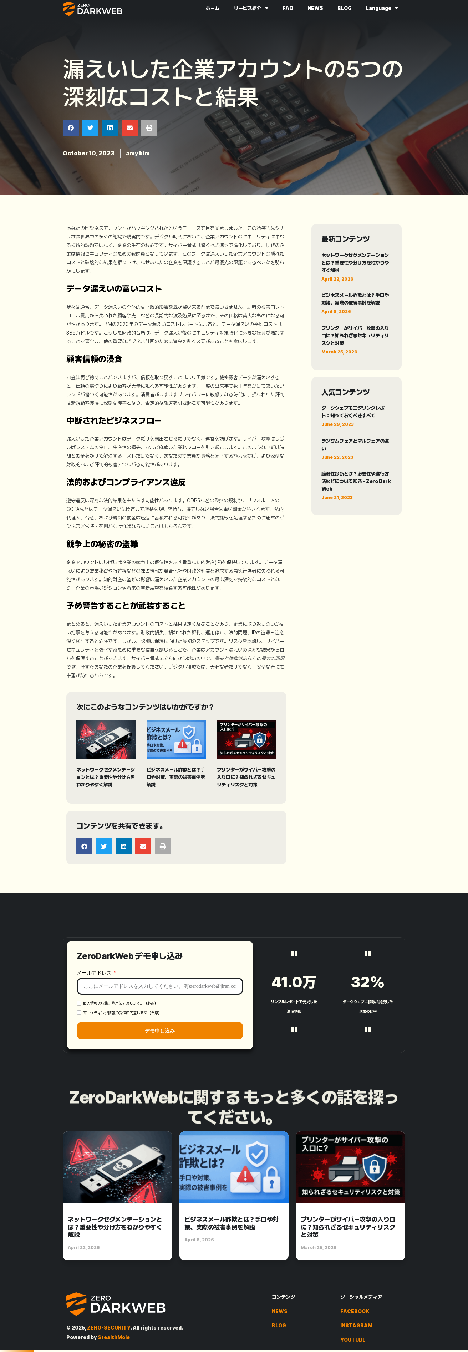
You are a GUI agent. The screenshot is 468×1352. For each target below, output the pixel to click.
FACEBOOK (354, 1311)
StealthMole (114, 1337)
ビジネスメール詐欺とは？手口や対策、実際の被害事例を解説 (176, 777)
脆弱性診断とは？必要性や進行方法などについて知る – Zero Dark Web (356, 481)
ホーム (212, 8)
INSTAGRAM (356, 1325)
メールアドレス (95, 1042)
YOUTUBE (353, 1340)
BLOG (344, 8)
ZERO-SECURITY (109, 1328)
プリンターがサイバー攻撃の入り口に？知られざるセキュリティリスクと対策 (246, 777)
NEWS (315, 8)
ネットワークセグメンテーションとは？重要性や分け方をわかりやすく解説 (105, 777)
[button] (71, 128)
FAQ (288, 8)
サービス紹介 (251, 8)
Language (382, 8)
